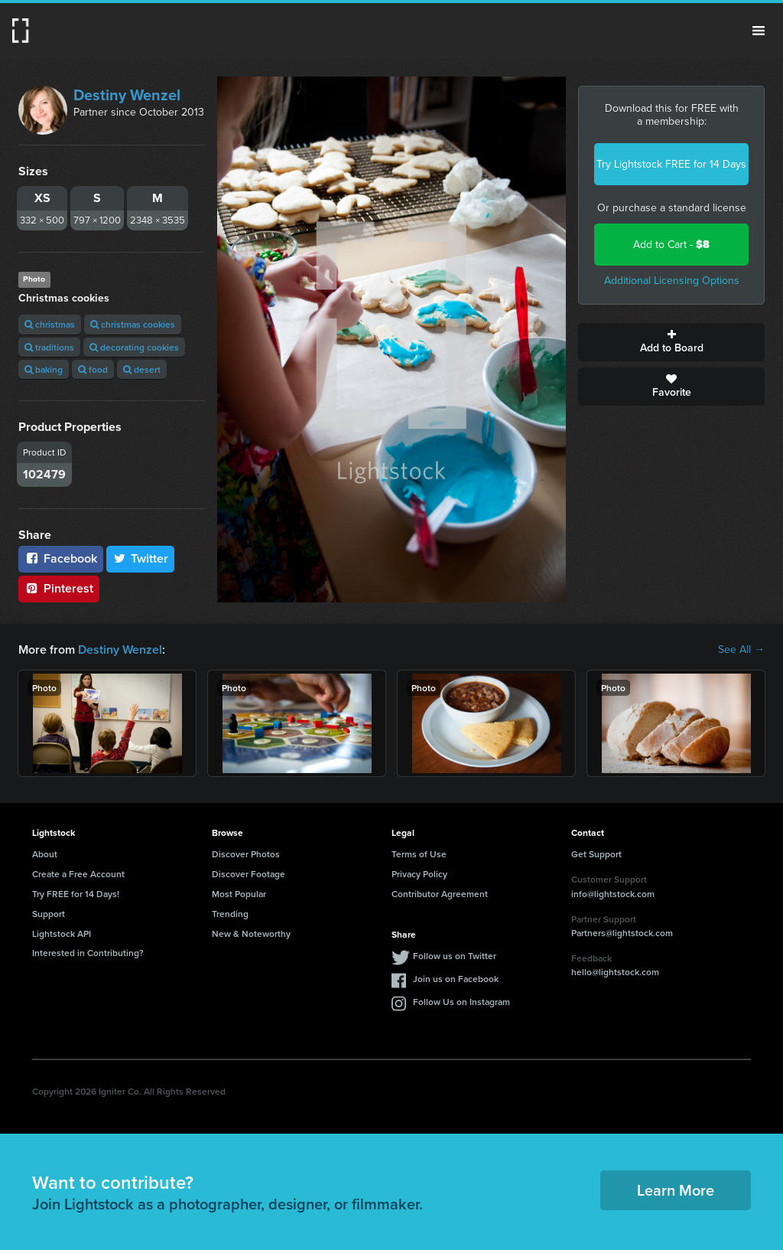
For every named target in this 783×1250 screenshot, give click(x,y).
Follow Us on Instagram (461, 1001)
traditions (49, 347)
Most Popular (239, 893)
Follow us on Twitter (454, 955)
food (93, 369)
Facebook (60, 558)
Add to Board (671, 342)
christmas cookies (132, 324)
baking (43, 369)
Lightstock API (61, 933)
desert (142, 369)
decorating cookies (134, 347)
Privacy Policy (419, 873)
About (44, 853)
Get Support (596, 853)
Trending (230, 913)
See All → (741, 650)
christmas (49, 324)
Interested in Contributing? (88, 952)
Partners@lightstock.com (622, 932)
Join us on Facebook (456, 978)
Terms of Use (419, 853)
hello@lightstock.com (615, 971)
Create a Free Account (78, 873)
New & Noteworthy (251, 933)
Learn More (675, 1190)
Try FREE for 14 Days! (75, 893)
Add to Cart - (671, 245)
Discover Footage (248, 873)
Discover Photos (246, 853)
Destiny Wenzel (126, 94)
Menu (758, 30)
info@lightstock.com (613, 893)
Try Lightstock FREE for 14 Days (671, 164)
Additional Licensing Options (671, 281)
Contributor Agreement (440, 893)
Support (48, 913)
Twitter (140, 558)
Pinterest (58, 588)
